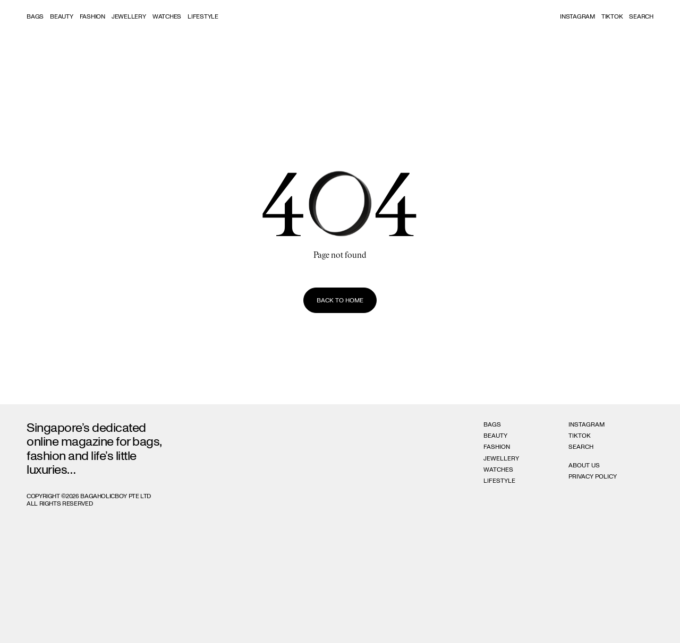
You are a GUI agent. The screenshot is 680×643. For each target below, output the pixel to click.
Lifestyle (203, 16)
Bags (35, 16)
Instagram (577, 16)
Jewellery (129, 16)
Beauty (61, 16)
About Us (584, 465)
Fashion (92, 16)
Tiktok (612, 16)
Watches (166, 16)
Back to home (340, 300)
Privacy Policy (592, 476)
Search (580, 447)
